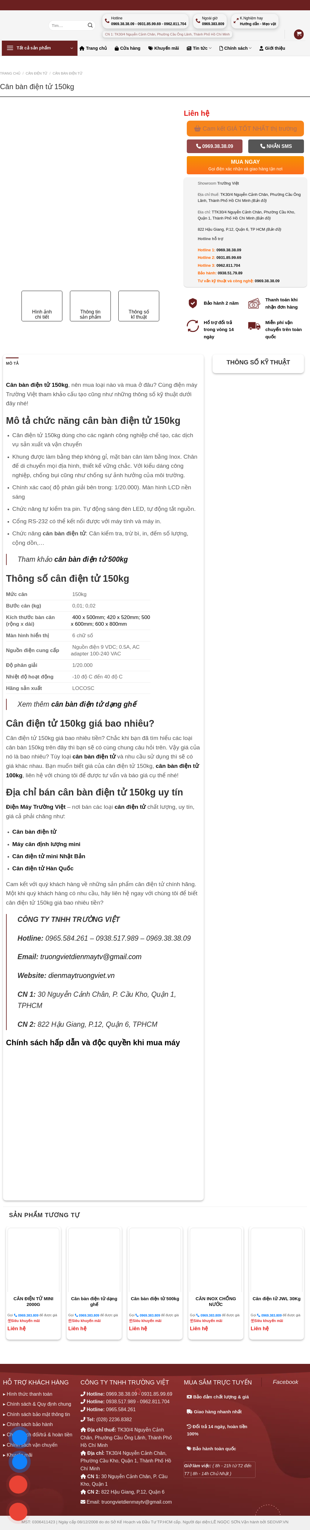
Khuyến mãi (163, 48)
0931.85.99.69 (228, 257)
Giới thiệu (272, 48)
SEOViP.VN (278, 1522)
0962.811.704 (228, 265)
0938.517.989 (121, 1401)
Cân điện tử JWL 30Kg (276, 1298)
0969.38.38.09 (214, 146)
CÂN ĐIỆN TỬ (37, 73)
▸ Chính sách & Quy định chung (37, 1404)
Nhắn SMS (276, 146)
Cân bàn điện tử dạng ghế (94, 1301)
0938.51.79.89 (230, 273)
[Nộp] (90, 25)
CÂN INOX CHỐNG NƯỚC (216, 1301)
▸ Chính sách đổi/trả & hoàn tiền (37, 1434)
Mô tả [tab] (12, 363)
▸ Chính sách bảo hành (28, 1424)
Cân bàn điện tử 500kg (155, 1298)
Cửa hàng (127, 48)
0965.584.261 (121, 1409)
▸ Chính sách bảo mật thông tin (36, 1414)
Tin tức (199, 48)
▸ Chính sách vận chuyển (30, 1445)
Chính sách (235, 48)
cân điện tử (130, 807)
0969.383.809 (26, 1315)
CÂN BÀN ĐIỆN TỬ (67, 73)
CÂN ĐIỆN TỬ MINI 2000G (33, 1301)
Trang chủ (93, 48)
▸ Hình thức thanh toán (27, 1394)
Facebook (285, 1382)
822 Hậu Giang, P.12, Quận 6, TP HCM (239, 229)
